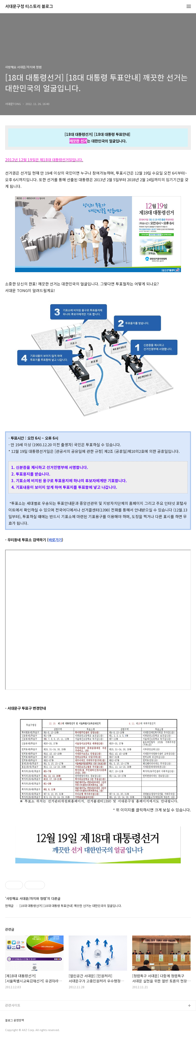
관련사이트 (12, 1005)
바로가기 (55, 539)
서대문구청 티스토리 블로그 (29, 6)
